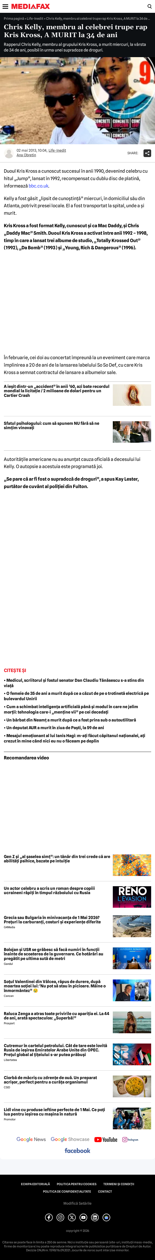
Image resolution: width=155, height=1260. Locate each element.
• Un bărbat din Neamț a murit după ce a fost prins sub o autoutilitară (70, 720)
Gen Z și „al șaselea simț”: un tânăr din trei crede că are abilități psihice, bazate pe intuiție (57, 858)
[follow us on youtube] (105, 1140)
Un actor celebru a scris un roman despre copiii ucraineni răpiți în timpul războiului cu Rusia (49, 890)
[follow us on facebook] (77, 1151)
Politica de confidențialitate (67, 1191)
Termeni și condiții (118, 1184)
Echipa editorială (35, 1184)
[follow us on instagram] (130, 1140)
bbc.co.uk (38, 186)
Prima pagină (14, 18)
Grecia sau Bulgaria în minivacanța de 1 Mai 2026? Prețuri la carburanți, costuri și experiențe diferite (52, 919)
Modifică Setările (77, 1203)
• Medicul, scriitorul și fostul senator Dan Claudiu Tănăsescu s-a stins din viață (74, 683)
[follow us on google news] (31, 1140)
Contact (105, 1191)
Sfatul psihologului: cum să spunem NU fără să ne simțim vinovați (51, 425)
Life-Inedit (35, 18)
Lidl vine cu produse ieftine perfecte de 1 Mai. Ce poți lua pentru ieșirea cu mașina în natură (54, 1112)
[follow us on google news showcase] (70, 1140)
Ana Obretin (26, 155)
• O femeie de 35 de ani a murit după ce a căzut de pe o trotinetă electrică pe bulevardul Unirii (76, 696)
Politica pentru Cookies (76, 1184)
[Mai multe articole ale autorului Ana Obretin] (9, 153)
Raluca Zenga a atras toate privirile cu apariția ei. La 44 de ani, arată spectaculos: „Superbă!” (56, 1015)
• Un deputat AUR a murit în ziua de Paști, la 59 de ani (54, 727)
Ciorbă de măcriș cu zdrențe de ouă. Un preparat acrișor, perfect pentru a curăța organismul (50, 1080)
